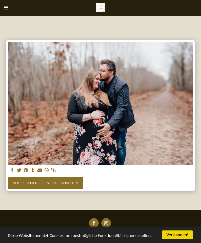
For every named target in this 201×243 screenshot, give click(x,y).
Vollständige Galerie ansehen (46, 182)
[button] (5, 7)
